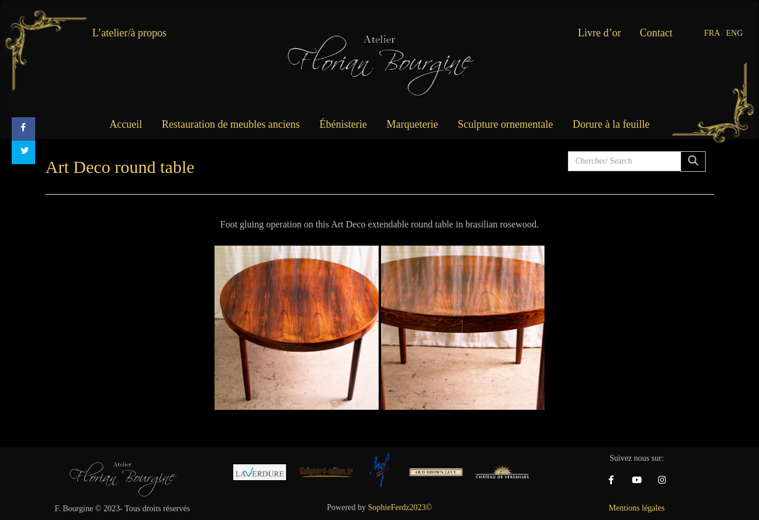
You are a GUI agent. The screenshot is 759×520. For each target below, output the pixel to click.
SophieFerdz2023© (400, 507)
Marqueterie (412, 124)
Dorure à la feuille (611, 124)
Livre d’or (599, 33)
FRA (711, 33)
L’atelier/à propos (130, 33)
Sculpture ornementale (505, 124)
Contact (656, 33)
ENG (734, 33)
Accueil (126, 124)
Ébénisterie (343, 124)
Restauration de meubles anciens (230, 124)
